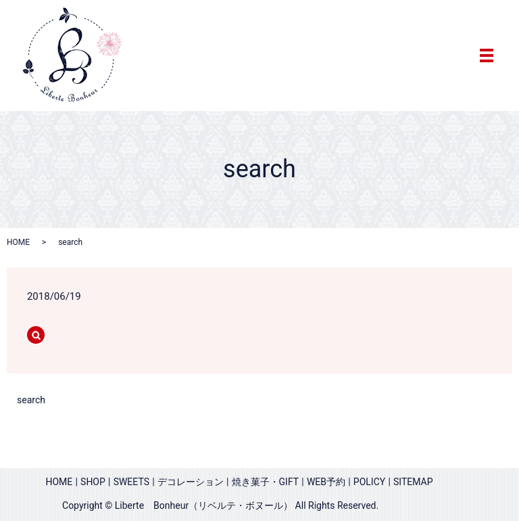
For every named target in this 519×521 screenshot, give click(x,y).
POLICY (369, 481)
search (31, 399)
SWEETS (131, 481)
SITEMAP (413, 481)
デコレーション (190, 481)
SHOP (92, 481)
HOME (18, 242)
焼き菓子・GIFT (265, 481)
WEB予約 (326, 481)
